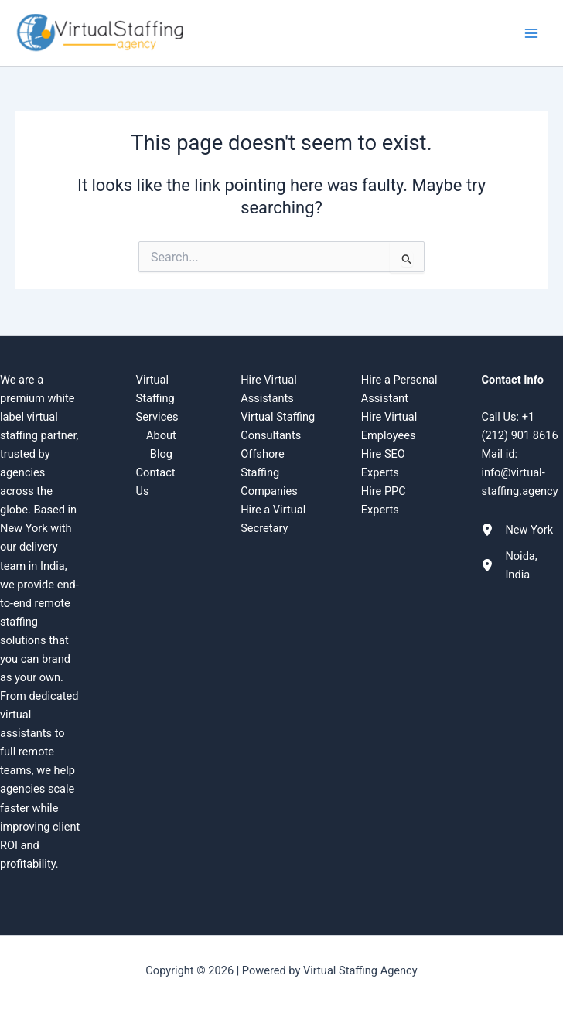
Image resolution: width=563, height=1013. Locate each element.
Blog (161, 454)
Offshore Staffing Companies (269, 472)
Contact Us (156, 482)
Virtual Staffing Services (157, 398)
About (161, 435)
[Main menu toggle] (531, 33)
